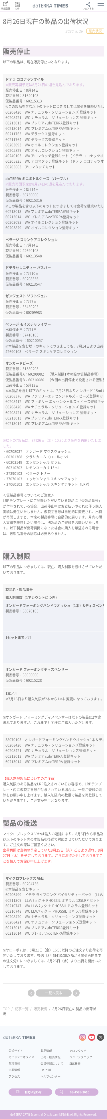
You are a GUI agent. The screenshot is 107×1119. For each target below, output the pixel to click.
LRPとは (46, 1070)
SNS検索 (74, 1063)
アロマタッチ (77, 1051)
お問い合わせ (33, 1092)
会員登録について (52, 1063)
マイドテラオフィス (21, 1057)
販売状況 (40, 1008)
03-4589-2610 (79, 1092)
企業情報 (14, 1070)
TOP (6, 1008)
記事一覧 (22, 1008)
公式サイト (16, 1051)
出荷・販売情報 (50, 1057)
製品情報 (46, 1051)
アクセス (14, 1076)
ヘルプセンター (50, 1076)
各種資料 (14, 1063)
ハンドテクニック (80, 1057)
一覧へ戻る (53, 992)
